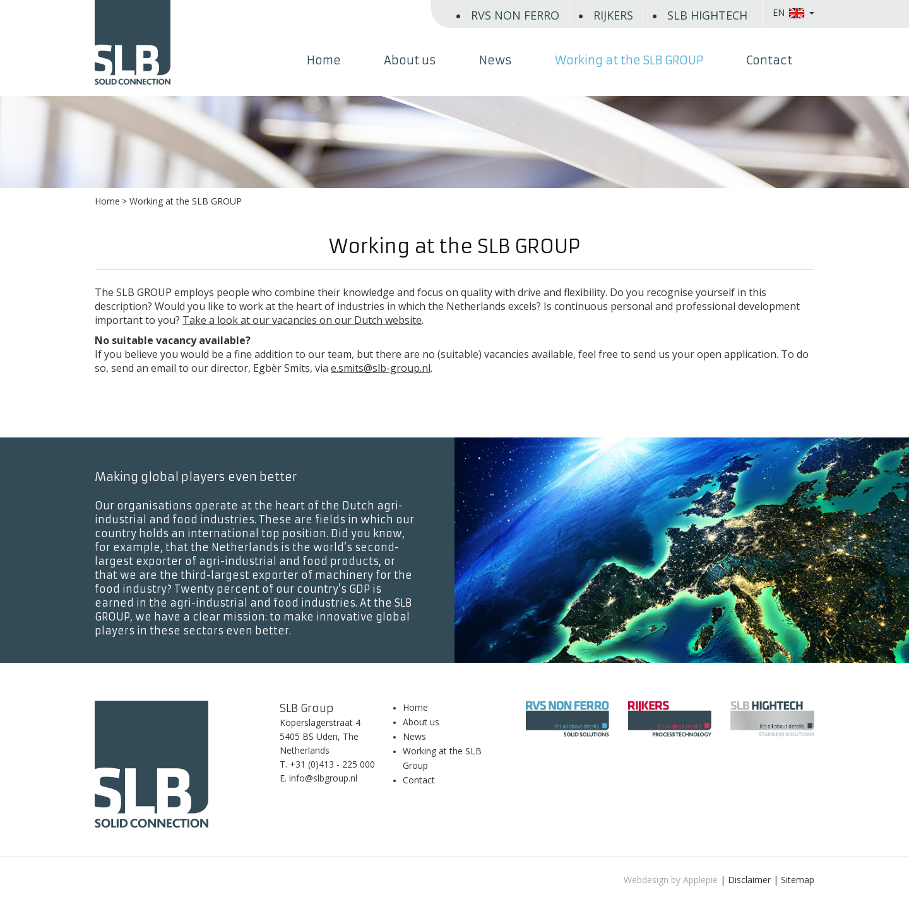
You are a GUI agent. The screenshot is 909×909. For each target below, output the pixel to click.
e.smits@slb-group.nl (381, 368)
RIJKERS (613, 15)
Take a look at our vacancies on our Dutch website (302, 320)
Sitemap (797, 880)
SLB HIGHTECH (707, 15)
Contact (769, 60)
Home (324, 60)
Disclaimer (749, 880)
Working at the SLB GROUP (629, 60)
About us (410, 60)
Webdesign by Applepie (671, 880)
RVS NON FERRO (515, 15)
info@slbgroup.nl (323, 778)
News (495, 60)
